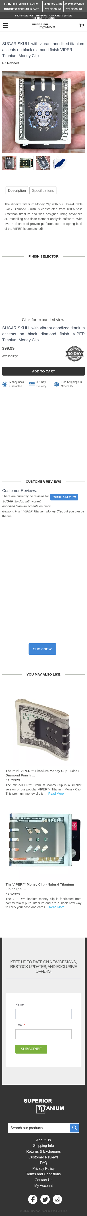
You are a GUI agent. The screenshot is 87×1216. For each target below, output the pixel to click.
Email (20, 1025)
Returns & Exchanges (43, 1151)
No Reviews (10, 63)
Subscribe (31, 1049)
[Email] (43, 1034)
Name (19, 1004)
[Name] (43, 1014)
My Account (43, 1186)
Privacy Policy (43, 1168)
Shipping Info (43, 1146)
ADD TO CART (43, 371)
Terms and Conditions (43, 1174)
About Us (43, 1140)
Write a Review (65, 497)
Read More (56, 793)
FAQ (43, 1163)
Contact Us (43, 1180)
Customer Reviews (43, 1157)
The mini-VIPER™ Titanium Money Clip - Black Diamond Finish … (42, 773)
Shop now (42, 649)
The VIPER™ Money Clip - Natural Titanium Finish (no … (40, 886)
